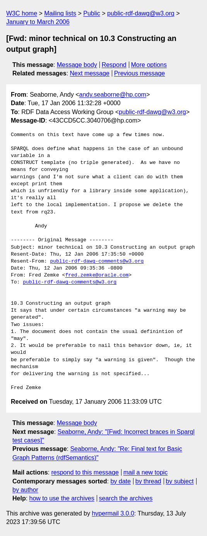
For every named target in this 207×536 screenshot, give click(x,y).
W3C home (21, 13)
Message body (77, 64)
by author (25, 489)
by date (120, 481)
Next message (89, 73)
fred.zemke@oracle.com (96, 275)
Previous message (139, 73)
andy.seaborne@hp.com (112, 94)
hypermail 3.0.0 (113, 513)
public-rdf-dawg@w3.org (140, 13)
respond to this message (84, 472)
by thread (148, 481)
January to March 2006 (38, 22)
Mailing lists (60, 13)
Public (91, 13)
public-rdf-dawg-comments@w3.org (97, 261)
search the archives (126, 498)
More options (149, 64)
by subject (179, 481)
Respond (114, 64)
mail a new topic (145, 472)
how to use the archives (61, 498)
